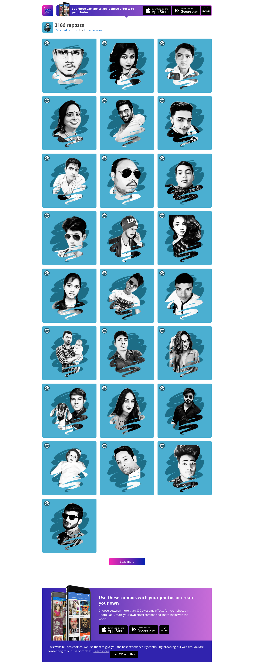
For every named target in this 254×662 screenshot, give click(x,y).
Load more (127, 562)
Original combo (66, 30)
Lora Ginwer (93, 30)
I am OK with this (124, 654)
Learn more (101, 651)
